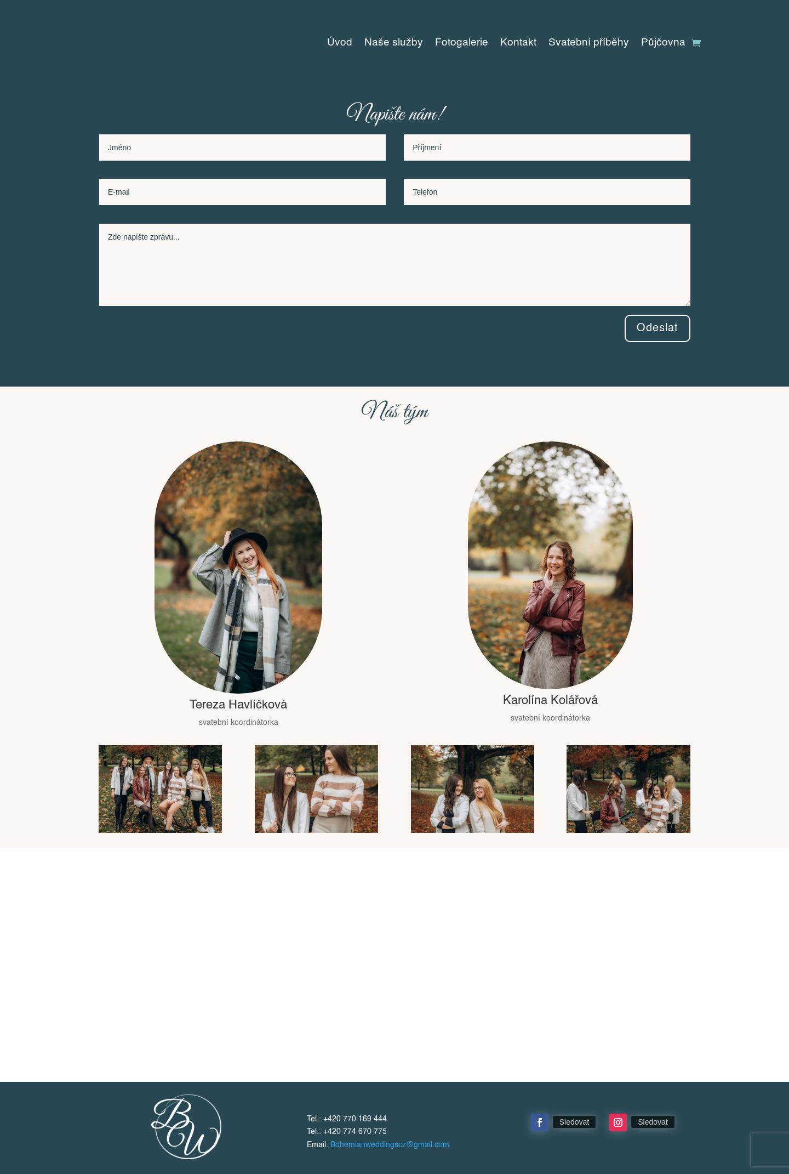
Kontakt (518, 43)
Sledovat (574, 1122)
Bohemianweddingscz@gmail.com (389, 1145)
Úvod (339, 43)
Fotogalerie (461, 43)
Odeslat (657, 328)
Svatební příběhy (588, 43)
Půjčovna (663, 43)
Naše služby (393, 43)
